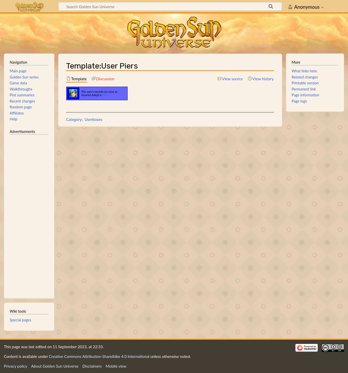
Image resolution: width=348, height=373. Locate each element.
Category (74, 119)
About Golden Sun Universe (54, 366)
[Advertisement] (29, 214)
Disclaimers (92, 366)
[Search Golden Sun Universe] (170, 6)
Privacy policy (15, 366)
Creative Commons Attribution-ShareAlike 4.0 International (99, 356)
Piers (105, 95)
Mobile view (116, 366)
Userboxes (94, 119)
